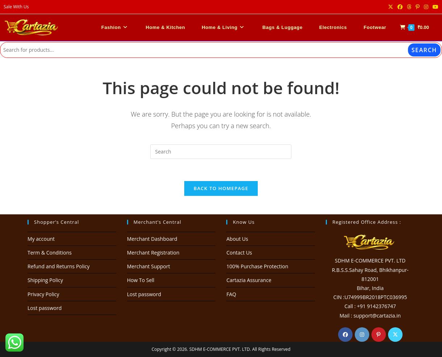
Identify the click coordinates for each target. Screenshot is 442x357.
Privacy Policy (43, 294)
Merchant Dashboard (152, 238)
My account (41, 238)
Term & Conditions (50, 252)
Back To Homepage (221, 188)
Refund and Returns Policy (58, 266)
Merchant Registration (153, 252)
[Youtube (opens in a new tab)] (434, 6)
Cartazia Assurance (248, 280)
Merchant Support (148, 266)
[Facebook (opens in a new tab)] (400, 6)
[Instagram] (362, 334)
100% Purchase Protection (257, 266)
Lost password (45, 307)
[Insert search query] (220, 151)
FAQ (231, 294)
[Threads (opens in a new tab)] (409, 6)
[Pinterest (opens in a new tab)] (417, 6)
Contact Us (239, 252)
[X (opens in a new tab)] (390, 6)
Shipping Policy (45, 280)
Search (424, 50)
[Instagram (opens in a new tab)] (426, 6)
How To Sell (141, 280)
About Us (237, 238)
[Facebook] (345, 334)
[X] (395, 334)
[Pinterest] (378, 334)
